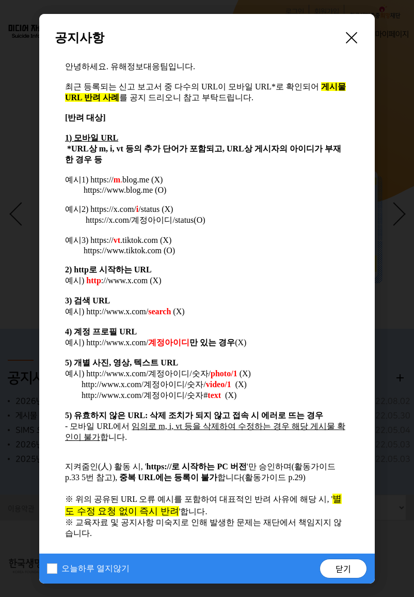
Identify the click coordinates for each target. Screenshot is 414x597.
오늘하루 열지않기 (95, 568)
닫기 (343, 568)
